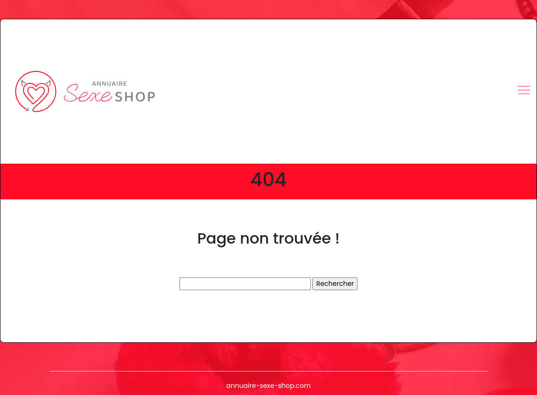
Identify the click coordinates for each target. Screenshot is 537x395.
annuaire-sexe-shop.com (268, 385)
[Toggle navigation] (523, 91)
